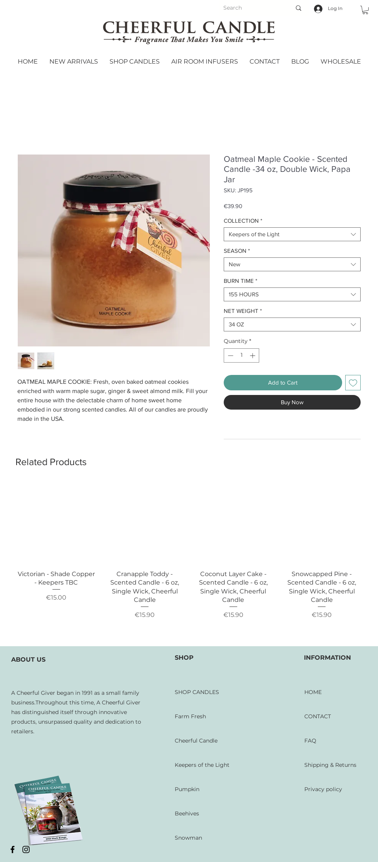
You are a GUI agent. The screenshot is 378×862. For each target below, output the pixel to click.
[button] (365, 10)
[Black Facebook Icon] (12, 849)
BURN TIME (240, 280)
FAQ (310, 740)
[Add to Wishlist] (353, 383)
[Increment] (253, 355)
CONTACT (317, 716)
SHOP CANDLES (197, 692)
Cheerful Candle (196, 740)
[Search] (247, 8)
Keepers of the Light (202, 764)
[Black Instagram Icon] (26, 849)
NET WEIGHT (243, 310)
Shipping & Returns (330, 764)
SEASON (237, 250)
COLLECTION (243, 220)
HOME (313, 692)
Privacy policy (323, 789)
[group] (189, 561)
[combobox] (292, 234)
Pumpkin (187, 789)
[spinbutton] (241, 355)
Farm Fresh (190, 716)
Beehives (187, 813)
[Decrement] (230, 355)
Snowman (188, 837)
